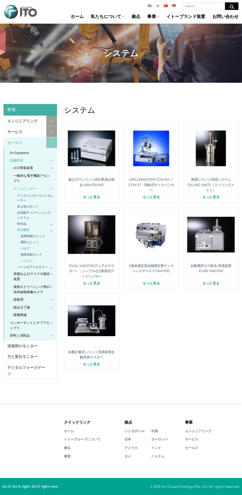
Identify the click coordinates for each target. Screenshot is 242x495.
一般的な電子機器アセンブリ (31, 178)
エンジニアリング (22, 121)
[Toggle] (51, 121)
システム (27, 261)
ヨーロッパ (159, 439)
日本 (128, 439)
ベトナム (157, 456)
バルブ (25, 248)
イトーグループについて (82, 439)
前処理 (18, 299)
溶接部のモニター (22, 346)
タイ (128, 456)
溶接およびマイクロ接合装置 (31, 276)
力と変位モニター (22, 357)
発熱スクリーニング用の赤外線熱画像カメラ (31, 289)
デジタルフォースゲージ (26, 370)
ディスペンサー (25, 189)
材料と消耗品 (20, 335)
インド (156, 448)
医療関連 (20, 315)
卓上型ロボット (28, 206)
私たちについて (107, 16)
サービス (14, 132)
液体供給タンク (31, 254)
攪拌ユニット (30, 242)
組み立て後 (21, 307)
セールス (14, 143)
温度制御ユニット (33, 236)
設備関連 (16, 160)
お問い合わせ (225, 16)
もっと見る (91, 197)
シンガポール (134, 431)
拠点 (136, 16)
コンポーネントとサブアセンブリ (30, 325)
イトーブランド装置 (185, 16)
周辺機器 (23, 230)
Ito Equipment (19, 153)
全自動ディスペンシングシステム (34, 215)
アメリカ (131, 448)
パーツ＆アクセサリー (32, 267)
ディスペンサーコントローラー (34, 198)
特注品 (21, 224)
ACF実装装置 (23, 168)
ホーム (77, 16)
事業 (153, 16)
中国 (154, 431)
